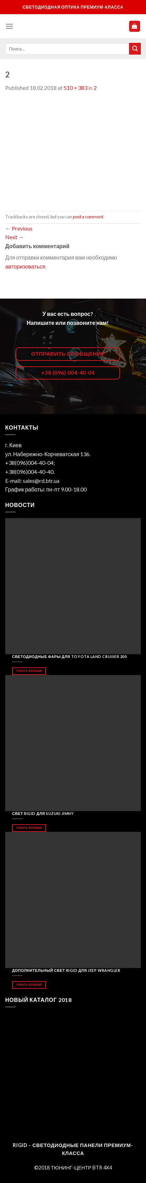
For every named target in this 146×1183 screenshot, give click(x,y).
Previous (18, 228)
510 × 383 (75, 87)
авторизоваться (25, 266)
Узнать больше (29, 671)
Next (14, 237)
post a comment (88, 216)
